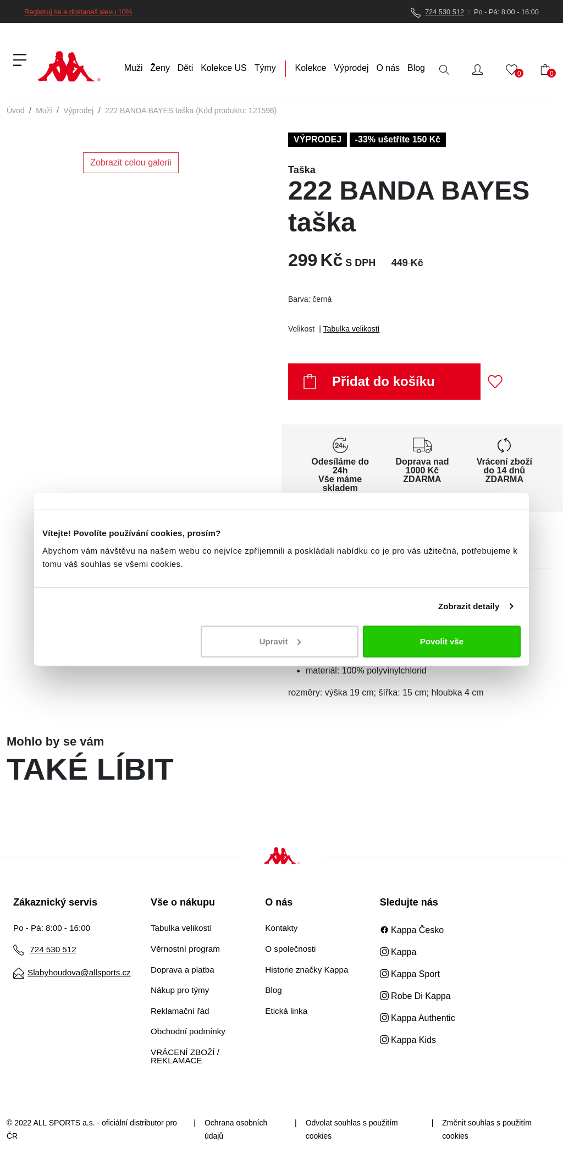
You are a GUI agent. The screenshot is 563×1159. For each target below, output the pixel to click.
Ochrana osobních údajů (236, 1129)
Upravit (280, 640)
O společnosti (290, 948)
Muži (44, 110)
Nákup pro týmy (180, 990)
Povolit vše (441, 640)
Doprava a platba (182, 969)
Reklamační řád (180, 1010)
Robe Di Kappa (415, 996)
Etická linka (286, 1010)
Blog (273, 990)
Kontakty (281, 927)
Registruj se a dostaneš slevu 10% (78, 12)
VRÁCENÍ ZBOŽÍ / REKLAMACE (185, 1056)
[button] (477, 69)
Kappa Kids (408, 1040)
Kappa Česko (412, 930)
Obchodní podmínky (188, 1031)
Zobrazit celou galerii (131, 162)
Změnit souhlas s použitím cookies (487, 1129)
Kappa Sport (410, 974)
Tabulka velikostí (351, 328)
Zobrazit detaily (469, 606)
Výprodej (78, 110)
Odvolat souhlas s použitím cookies (352, 1129)
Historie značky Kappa (306, 969)
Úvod (16, 110)
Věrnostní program (185, 948)
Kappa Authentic (417, 1018)
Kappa (398, 952)
